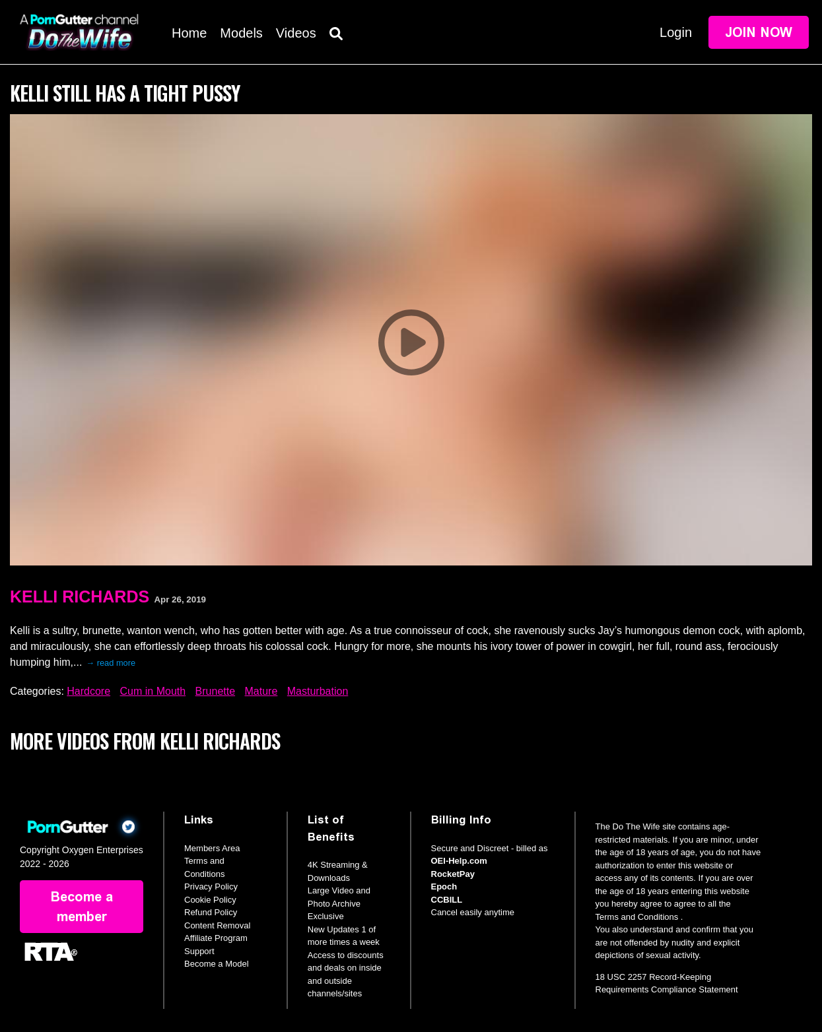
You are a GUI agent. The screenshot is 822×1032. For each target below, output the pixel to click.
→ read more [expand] (110, 663)
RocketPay (453, 874)
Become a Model (216, 964)
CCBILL (447, 900)
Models (241, 33)
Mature (261, 691)
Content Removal (217, 925)
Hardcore (88, 691)
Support (199, 951)
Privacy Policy (211, 886)
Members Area (212, 848)
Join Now (758, 32)
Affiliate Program (216, 938)
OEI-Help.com (459, 861)
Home (189, 33)
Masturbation (318, 691)
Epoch (444, 886)
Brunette (215, 691)
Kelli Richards (79, 596)
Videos (296, 33)
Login (676, 32)
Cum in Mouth (153, 691)
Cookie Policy (210, 900)
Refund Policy (210, 912)
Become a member (82, 906)
